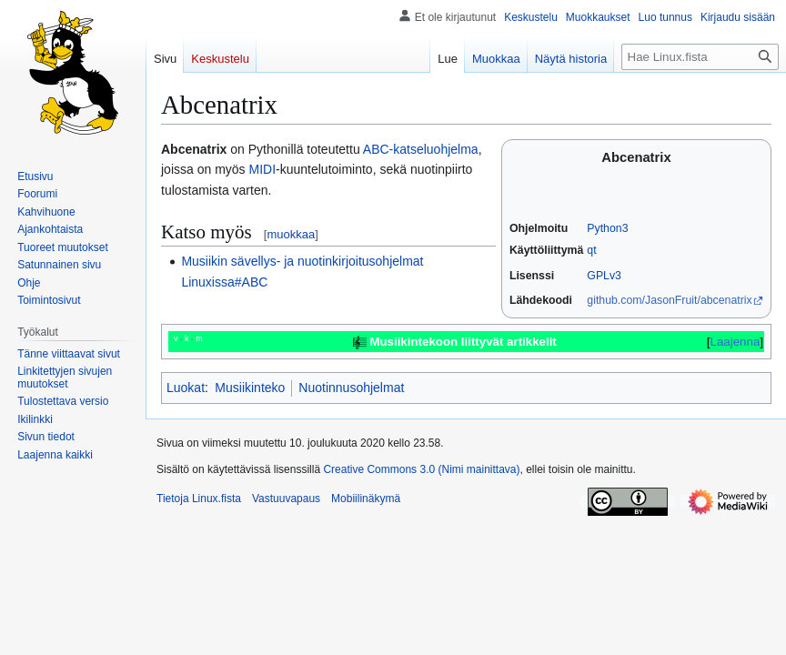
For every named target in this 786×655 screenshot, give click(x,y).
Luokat (185, 387)
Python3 (607, 228)
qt (591, 250)
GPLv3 (604, 275)
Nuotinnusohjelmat (351, 387)
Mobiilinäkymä (365, 498)
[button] (55, 454)
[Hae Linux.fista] (700, 57)
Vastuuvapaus (286, 498)
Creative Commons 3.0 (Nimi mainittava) (421, 469)
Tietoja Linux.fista (198, 498)
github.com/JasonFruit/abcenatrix (669, 300)
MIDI (262, 169)
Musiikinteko (250, 387)
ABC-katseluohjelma (421, 149)
